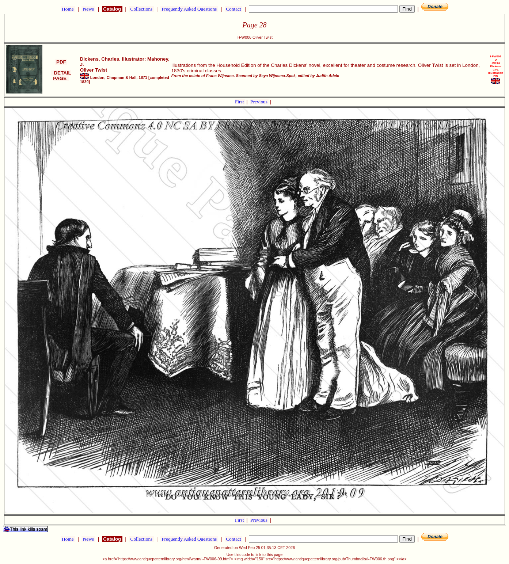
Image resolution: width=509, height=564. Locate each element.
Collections (141, 9)
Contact (233, 9)
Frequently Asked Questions (189, 9)
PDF (61, 62)
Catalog (112, 9)
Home (68, 9)
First (240, 101)
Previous (259, 101)
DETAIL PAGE (61, 75)
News (88, 9)
